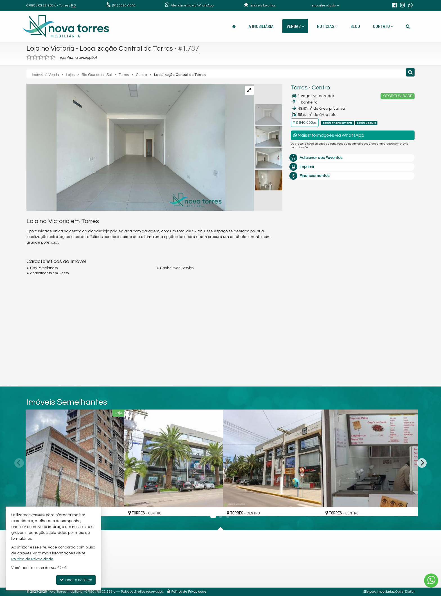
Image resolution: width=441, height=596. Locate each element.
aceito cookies (76, 580)
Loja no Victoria (51, 48)
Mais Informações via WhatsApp (328, 135)
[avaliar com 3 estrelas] (41, 57)
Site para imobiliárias (378, 591)
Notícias (327, 26)
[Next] (422, 463)
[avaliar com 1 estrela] (29, 57)
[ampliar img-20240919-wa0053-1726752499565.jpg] (125, 147)
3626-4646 (124, 5)
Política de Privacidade (188, 591)
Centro (321, 88)
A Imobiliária (261, 26)
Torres (299, 88)
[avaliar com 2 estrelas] (35, 57)
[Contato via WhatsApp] (431, 580)
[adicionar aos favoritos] (114, 507)
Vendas (295, 26)
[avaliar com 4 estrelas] (47, 57)
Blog (355, 26)
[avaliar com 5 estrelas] (52, 57)
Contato (383, 26)
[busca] (408, 26)
